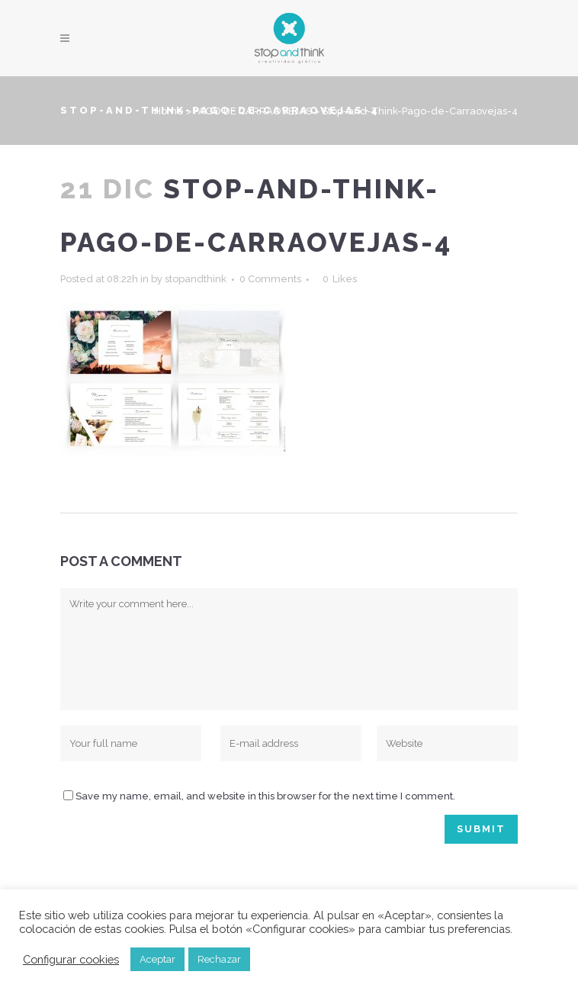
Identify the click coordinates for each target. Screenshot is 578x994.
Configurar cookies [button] (71, 959)
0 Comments (270, 279)
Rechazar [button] (219, 959)
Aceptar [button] (157, 959)
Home (169, 111)
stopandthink (195, 279)
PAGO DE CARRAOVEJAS (253, 111)
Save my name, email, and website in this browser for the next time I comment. (265, 796)
